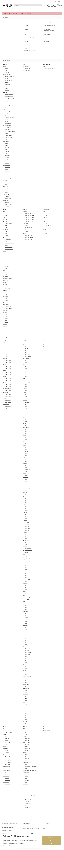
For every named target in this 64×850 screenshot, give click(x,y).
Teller (26, 805)
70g (25, 516)
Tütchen (7, 107)
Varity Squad (8, 762)
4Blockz (5, 219)
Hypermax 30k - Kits (29, 219)
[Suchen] (28, 5)
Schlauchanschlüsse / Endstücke (32, 801)
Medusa (7, 157)
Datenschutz (47, 34)
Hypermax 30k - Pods (29, 221)
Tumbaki (25, 721)
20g (25, 437)
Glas (26, 760)
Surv (6, 274)
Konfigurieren (51, 840)
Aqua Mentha (26, 427)
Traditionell (27, 788)
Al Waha (25, 417)
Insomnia (7, 72)
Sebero (24, 670)
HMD (26, 734)
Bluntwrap (7, 167)
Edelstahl (7, 752)
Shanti (6, 161)
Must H (24, 601)
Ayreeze (25, 441)
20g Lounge (27, 402)
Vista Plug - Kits (28, 235)
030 (24, 370)
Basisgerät (7, 260)
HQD (4, 270)
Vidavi (4, 334)
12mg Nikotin (8, 402)
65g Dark (27, 599)
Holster (24, 560)
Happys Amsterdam (7, 278)
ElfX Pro (44, 217)
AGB (45, 38)
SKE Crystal (5, 316)
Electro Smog (26, 540)
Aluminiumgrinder (9, 113)
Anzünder (27, 744)
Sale (4, 211)
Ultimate (7, 778)
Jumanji (5, 282)
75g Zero (27, 565)
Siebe (6, 86)
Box (45, 231)
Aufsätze (25, 728)
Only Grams (7, 184)
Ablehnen (51, 843)
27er (4, 217)
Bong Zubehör (6, 74)
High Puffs (5, 280)
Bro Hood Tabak (26, 487)
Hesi (44, 66)
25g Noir (27, 563)
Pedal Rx (7, 738)
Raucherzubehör (7, 125)
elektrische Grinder (9, 117)
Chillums (7, 78)
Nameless (25, 617)
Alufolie (26, 764)
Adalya (4, 342)
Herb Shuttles (8, 147)
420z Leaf (7, 196)
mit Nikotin (7, 330)
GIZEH (6, 119)
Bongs (4, 66)
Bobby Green (8, 198)
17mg (6, 356)
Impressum (26, 53)
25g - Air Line (28, 548)
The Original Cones (9, 178)
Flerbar (5, 259)
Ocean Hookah (6, 770)
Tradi (6, 758)
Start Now (25, 694)
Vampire (5, 398)
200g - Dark (27, 354)
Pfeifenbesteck (8, 135)
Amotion (5, 734)
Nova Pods (7, 288)
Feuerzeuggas (26, 66)
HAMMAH (7, 202)
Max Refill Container (9, 243)
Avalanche (7, 68)
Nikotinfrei (7, 266)
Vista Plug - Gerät (29, 237)
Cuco (6, 292)
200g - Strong (28, 356)
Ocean (24, 646)
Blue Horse (25, 477)
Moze (4, 754)
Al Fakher (5, 221)
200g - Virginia (28, 352)
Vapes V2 (7, 257)
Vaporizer (5, 200)
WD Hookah (6, 782)
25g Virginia (27, 489)
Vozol (24, 233)
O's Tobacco (26, 637)
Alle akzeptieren (51, 837)
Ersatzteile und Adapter (30, 795)
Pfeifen (6, 133)
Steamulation (6, 776)
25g (25, 360)
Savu (24, 664)
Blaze (24, 473)
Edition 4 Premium (9, 732)
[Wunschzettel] (54, 5)
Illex (6, 70)
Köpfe (6, 82)
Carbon (26, 776)
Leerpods (5, 290)
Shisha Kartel (26, 684)
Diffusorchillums (8, 80)
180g (26, 376)
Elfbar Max (25, 223)
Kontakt (26, 29)
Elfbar (4, 251)
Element (25, 546)
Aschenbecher (8, 127)
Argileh (24, 435)
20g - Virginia (28, 346)
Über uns (26, 25)
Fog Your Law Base (27, 550)
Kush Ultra (7, 173)
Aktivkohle (7, 143)
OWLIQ (4, 382)
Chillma (25, 512)
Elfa (4, 237)
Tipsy (24, 706)
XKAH (4, 728)
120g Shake (27, 528)
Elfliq (4, 364)
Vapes (6, 235)
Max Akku (7, 241)
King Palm (7, 155)
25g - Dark (27, 348)
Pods (6, 215)
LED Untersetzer (28, 799)
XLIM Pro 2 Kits (48, 225)
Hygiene (26, 780)
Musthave (25, 611)
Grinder (5, 109)
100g (26, 467)
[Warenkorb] (59, 5)
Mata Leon (5, 748)
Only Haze (5, 310)
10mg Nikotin (8, 360)
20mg (6, 346)
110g (26, 406)
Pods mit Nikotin (8, 247)
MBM (24, 591)
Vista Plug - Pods (28, 239)
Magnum (5, 746)
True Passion (26, 710)
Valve (6, 744)
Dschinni (25, 532)
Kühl (26, 782)
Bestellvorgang (47, 22)
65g (25, 350)
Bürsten (45, 728)
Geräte (26, 225)
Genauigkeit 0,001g (9, 98)
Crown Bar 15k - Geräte (30, 213)
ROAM (6, 740)
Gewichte (7, 100)
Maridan (25, 583)
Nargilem (25, 625)
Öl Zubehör (7, 84)
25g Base (27, 522)
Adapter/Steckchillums (10, 76)
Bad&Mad (25, 451)
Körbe (26, 746)
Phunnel (27, 758)
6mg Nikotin (7, 408)
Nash (24, 631)
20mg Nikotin (8, 350)
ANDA (24, 423)
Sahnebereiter (26, 70)
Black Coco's (46, 342)
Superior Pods (8, 306)
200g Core (27, 530)
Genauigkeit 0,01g (9, 96)
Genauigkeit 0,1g (9, 94)
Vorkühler (7, 90)
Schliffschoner (28, 803)
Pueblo (6, 192)
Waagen (5, 92)
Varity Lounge (8, 760)
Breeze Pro (7, 764)
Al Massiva (5, 229)
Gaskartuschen (26, 68)
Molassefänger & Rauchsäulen (30, 770)
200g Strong (27, 654)
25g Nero (27, 490)
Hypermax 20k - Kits (29, 217)
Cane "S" (7, 772)
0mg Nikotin (7, 400)
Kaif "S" (6, 774)
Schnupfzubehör (9, 137)
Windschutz (27, 748)
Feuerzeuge (7, 129)
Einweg (24, 736)
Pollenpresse (8, 123)
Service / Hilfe (57, 1)
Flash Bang (7, 742)
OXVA (44, 221)
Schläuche (27, 740)
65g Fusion (27, 382)
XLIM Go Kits (47, 223)
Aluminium (7, 750)
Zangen (26, 750)
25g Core (27, 524)
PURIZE (6, 121)
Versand (5, 848)
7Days (24, 378)
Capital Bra (25, 496)
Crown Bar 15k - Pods (29, 215)
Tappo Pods (7, 298)
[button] (48, 5)
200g (26, 362)
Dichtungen (27, 797)
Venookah (45, 344)
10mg (6, 344)
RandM (5, 312)
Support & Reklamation (49, 25)
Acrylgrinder (8, 111)
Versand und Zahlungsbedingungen (49, 30)
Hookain (25, 571)
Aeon (4, 730)
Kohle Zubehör (26, 742)
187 (4, 213)
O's (4, 302)
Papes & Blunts (6, 165)
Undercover (6, 328)
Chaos (24, 504)
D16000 (26, 231)
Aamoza (25, 388)
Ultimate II (7, 780)
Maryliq (5, 376)
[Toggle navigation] (4, 5)
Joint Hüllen (7, 104)
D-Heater (27, 730)
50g (25, 605)
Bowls (26, 793)
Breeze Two (7, 756)
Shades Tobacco (27, 676)
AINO (24, 344)
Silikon (26, 786)
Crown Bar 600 (8, 223)
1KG (26, 386)
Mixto (24, 595)
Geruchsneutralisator (10, 131)
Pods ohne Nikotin (9, 249)
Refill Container (28, 227)
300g (26, 717)
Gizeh (6, 145)
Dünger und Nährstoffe (50, 68)
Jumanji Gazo (8, 182)
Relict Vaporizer (8, 204)
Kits (45, 213)
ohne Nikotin (8, 332)
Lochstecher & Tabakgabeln (31, 766)
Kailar (6, 149)
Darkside (25, 520)
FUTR (6, 736)
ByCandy (5, 358)
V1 (5, 255)
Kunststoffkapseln (9, 105)
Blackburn (25, 463)
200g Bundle (28, 469)
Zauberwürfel (46, 346)
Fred (6, 190)
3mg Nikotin (7, 406)
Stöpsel (6, 88)
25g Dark (27, 650)
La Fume (5, 284)
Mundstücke (27, 738)
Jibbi (6, 153)
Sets (26, 790)
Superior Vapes (8, 308)
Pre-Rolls (5, 180)
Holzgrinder (7, 115)
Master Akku (8, 239)
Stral (24, 702)
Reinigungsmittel (47, 730)
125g (26, 607)
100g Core (27, 526)
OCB (6, 175)
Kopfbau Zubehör (27, 762)
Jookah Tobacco (26, 579)
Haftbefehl (5, 276)
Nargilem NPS (6, 766)
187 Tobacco (26, 358)
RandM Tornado (7, 388)
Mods (6, 225)
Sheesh (5, 326)
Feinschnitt (5, 186)
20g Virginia (27, 648)
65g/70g (26, 552)
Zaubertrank (6, 404)
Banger (24, 457)
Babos (24, 445)
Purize (6, 159)
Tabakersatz (6, 194)
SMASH (5, 324)
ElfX (44, 211)
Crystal (6, 253)
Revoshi (25, 656)
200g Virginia (28, 567)
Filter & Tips (6, 141)
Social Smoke (26, 688)
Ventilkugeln (27, 807)
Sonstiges (25, 792)
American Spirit (8, 188)
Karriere (26, 22)
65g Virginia (27, 597)
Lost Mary (5, 296)
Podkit (46, 233)
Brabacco (25, 483)
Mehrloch (27, 756)
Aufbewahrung (6, 102)
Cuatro (6, 286)
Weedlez (7, 163)
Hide (24, 554)
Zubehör (7, 206)
